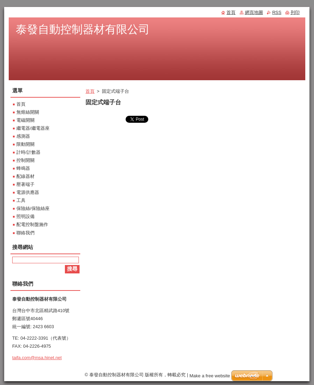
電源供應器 (27, 192)
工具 (20, 200)
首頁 (90, 91)
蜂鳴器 (23, 168)
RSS (276, 12)
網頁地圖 (254, 12)
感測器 (23, 136)
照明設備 (25, 216)
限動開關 (25, 144)
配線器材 (25, 176)
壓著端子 (25, 184)
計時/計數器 (28, 152)
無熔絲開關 (27, 112)
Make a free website (209, 375)
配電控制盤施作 (32, 224)
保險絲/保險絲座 (33, 208)
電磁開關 (25, 120)
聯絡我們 (25, 232)
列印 (295, 12)
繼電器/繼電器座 (33, 128)
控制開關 (25, 160)
